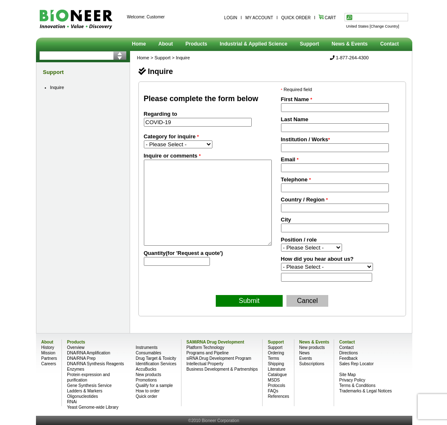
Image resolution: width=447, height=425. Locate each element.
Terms (273, 358)
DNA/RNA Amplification (88, 353)
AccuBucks (145, 369)
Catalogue (277, 374)
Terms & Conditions (357, 385)
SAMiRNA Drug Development (215, 342)
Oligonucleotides (82, 396)
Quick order (146, 396)
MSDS (274, 380)
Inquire (57, 87)
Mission (48, 353)
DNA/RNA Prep (81, 358)
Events (305, 358)
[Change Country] (384, 26)
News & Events (350, 44)
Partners (49, 358)
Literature (276, 369)
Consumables (148, 353)
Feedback (348, 358)
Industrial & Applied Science (254, 44)
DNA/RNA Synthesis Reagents (95, 363)
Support (309, 44)
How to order (147, 391)
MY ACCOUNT (259, 17)
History (47, 347)
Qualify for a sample (154, 385)
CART (327, 17)
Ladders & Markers (84, 391)
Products (196, 44)
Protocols (276, 385)
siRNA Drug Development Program (218, 358)
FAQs (273, 391)
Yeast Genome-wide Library (92, 407)
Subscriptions (311, 363)
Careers (48, 363)
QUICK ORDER (296, 17)
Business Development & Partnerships (222, 369)
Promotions (146, 380)
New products (148, 374)
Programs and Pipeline (207, 353)
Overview (75, 347)
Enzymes (75, 369)
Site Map (347, 374)
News (304, 353)
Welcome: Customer (146, 17)
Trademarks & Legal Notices (365, 391)
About (165, 44)
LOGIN (230, 17)
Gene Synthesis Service (89, 385)
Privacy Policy (352, 380)
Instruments (146, 347)
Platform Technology (205, 347)
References (278, 396)
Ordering (276, 353)
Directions (348, 353)
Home (139, 44)
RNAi (72, 402)
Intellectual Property (204, 363)
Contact (389, 44)
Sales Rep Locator (356, 363)
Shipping (276, 363)
